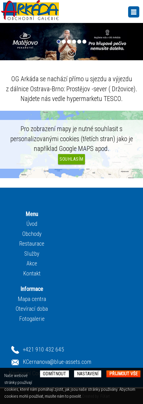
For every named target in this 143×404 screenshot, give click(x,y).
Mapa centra (32, 299)
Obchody (31, 233)
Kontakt (32, 273)
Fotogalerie (32, 318)
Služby (31, 253)
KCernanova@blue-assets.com (57, 361)
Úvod (31, 223)
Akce (32, 263)
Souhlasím (71, 159)
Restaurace (31, 243)
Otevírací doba (32, 308)
